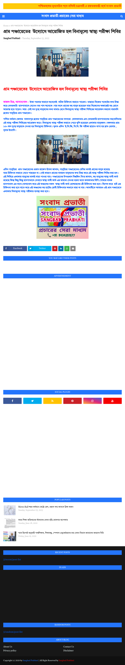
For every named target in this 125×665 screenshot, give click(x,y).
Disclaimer (68, 651)
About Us (7, 647)
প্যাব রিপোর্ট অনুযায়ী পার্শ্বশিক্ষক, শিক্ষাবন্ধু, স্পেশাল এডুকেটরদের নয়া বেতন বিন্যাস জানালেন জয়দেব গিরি (61, 533)
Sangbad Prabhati (11, 38)
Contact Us (68, 647)
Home (6, 26)
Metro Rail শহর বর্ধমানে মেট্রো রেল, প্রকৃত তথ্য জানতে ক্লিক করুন (45, 507)
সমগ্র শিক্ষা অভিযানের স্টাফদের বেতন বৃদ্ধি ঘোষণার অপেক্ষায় (43, 520)
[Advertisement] (27, 330)
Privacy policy (9, 651)
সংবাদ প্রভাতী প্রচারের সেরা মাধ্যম (62, 16)
